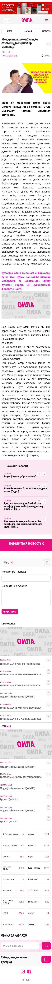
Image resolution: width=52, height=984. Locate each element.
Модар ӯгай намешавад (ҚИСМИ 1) (17, 696)
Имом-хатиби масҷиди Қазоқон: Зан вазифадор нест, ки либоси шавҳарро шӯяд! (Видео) (23, 524)
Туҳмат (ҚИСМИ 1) (9, 799)
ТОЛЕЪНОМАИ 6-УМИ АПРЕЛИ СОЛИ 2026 (20, 685)
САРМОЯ (28, 31)
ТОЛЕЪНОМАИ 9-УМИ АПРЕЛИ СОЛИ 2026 (20, 664)
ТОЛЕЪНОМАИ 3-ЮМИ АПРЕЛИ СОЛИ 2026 (20, 718)
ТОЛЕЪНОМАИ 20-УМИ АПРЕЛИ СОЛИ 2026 (20, 777)
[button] (46, 20)
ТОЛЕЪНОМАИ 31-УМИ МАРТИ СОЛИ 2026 (20, 674)
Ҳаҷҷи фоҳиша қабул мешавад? (20, 476)
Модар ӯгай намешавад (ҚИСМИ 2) (17, 788)
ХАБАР (9, 31)
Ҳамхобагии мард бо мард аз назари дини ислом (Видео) (25, 489)
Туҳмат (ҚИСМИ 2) (9, 821)
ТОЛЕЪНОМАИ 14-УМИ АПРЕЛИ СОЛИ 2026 (20, 707)
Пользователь (9, 55)
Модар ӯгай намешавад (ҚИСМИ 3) (17, 810)
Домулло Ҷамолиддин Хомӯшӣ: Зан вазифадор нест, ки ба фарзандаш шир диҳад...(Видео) (23, 506)
